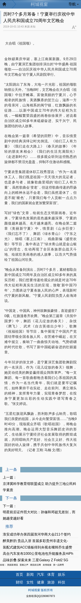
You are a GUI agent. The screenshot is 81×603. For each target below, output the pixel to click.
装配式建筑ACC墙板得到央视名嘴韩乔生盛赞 (37, 547)
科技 (61, 582)
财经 (19, 582)
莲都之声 (24, 565)
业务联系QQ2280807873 (40, 596)
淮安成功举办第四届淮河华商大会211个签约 (37, 534)
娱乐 (61, 575)
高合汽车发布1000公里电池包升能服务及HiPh (38, 553)
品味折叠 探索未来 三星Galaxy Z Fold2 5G (35, 560)
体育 (51, 575)
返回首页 (6, 5)
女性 (30, 582)
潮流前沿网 (35, 565)
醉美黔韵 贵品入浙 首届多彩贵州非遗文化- (35, 541)
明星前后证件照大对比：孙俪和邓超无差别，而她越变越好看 (39, 515)
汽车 (40, 575)
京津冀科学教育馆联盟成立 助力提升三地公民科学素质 (39, 487)
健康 (40, 582)
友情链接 (47, 565)
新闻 (30, 575)
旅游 (51, 582)
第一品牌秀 (58, 565)
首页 (19, 575)
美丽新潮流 (12, 565)
